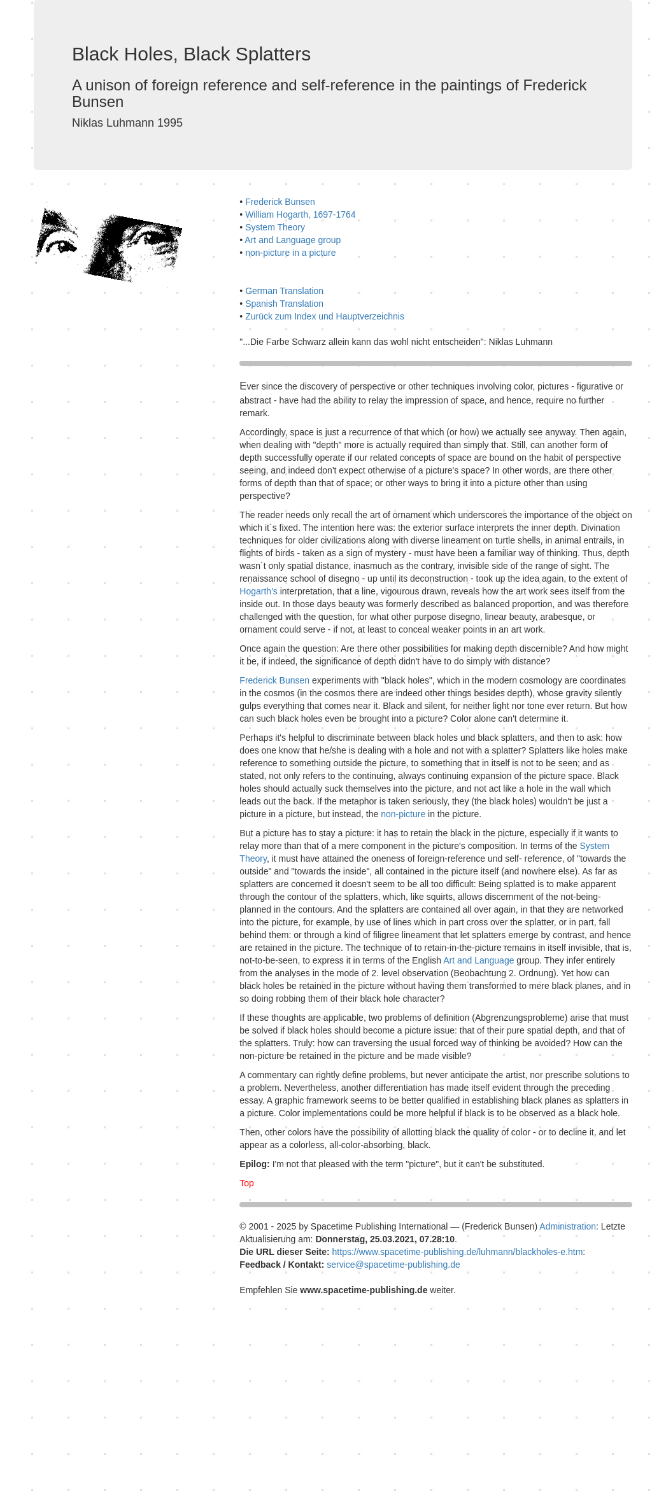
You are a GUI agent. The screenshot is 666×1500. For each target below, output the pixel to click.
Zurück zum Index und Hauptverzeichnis (324, 316)
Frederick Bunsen (280, 202)
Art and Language (478, 960)
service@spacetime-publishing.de (393, 1264)
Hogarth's (259, 591)
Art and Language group (292, 240)
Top (246, 1183)
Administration (567, 1226)
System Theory (275, 227)
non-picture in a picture (290, 253)
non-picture (403, 814)
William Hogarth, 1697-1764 (300, 214)
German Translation (284, 291)
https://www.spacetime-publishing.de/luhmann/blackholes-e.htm (457, 1252)
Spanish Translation (284, 303)
